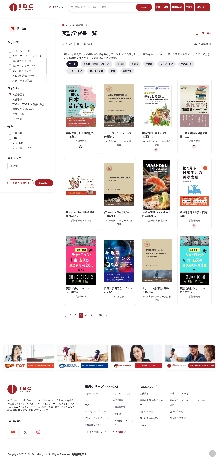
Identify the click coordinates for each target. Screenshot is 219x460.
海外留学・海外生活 (23, 109)
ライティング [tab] (75, 71)
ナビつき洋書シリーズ (24, 75)
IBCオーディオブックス (25, 65)
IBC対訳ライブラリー (24, 61)
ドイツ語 (17, 119)
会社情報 (144, 393)
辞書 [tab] (113, 71)
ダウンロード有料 (22, 147)
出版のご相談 (162, 7)
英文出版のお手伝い (149, 418)
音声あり (17, 133)
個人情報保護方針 (178, 418)
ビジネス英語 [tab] (96, 71)
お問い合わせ (202, 7)
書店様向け (177, 7)
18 (100, 315)
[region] (27, 64)
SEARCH (44, 182)
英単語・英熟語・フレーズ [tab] (96, 64)
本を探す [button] (55, 7)
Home (65, 25)
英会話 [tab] (120, 64)
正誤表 (189, 7)
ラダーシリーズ (21, 51)
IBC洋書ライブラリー (24, 70)
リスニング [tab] (186, 64)
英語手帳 (17, 99)
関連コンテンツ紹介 (179, 393)
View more (120, 432)
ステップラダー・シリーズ (27, 56)
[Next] (106, 315)
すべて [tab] (72, 64)
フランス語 (18, 114)
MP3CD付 (17, 143)
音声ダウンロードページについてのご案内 (188, 402)
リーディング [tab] (166, 64)
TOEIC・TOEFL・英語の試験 (28, 104)
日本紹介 (117, 414)
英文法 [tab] (135, 64)
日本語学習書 (119, 407)
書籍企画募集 (146, 411)
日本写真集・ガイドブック (123, 422)
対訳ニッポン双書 (22, 80)
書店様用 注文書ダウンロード (152, 402)
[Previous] (65, 315)
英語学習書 (18, 94)
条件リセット (20, 182)
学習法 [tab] (149, 64)
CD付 (15, 138)
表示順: (67, 44)
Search (144, 7)
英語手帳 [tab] (127, 71)
